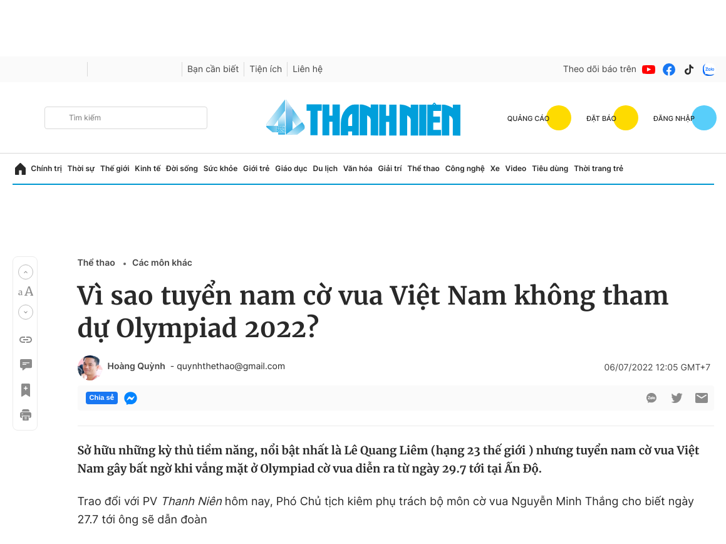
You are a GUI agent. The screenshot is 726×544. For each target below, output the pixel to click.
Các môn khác (162, 263)
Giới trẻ (256, 168)
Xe (495, 168)
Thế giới (115, 168)
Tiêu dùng (550, 168)
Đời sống (182, 168)
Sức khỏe (220, 168)
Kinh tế (147, 168)
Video (516, 168)
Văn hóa (358, 168)
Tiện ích (265, 69)
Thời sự (81, 168)
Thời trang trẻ (598, 168)
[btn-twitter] (676, 397)
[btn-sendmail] (701, 397)
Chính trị (46, 168)
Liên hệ (308, 69)
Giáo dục (291, 168)
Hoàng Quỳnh (136, 367)
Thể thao (423, 168)
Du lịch (325, 168)
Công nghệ (465, 168)
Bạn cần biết (213, 69)
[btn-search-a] (57, 117)
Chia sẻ (102, 398)
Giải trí (390, 168)
